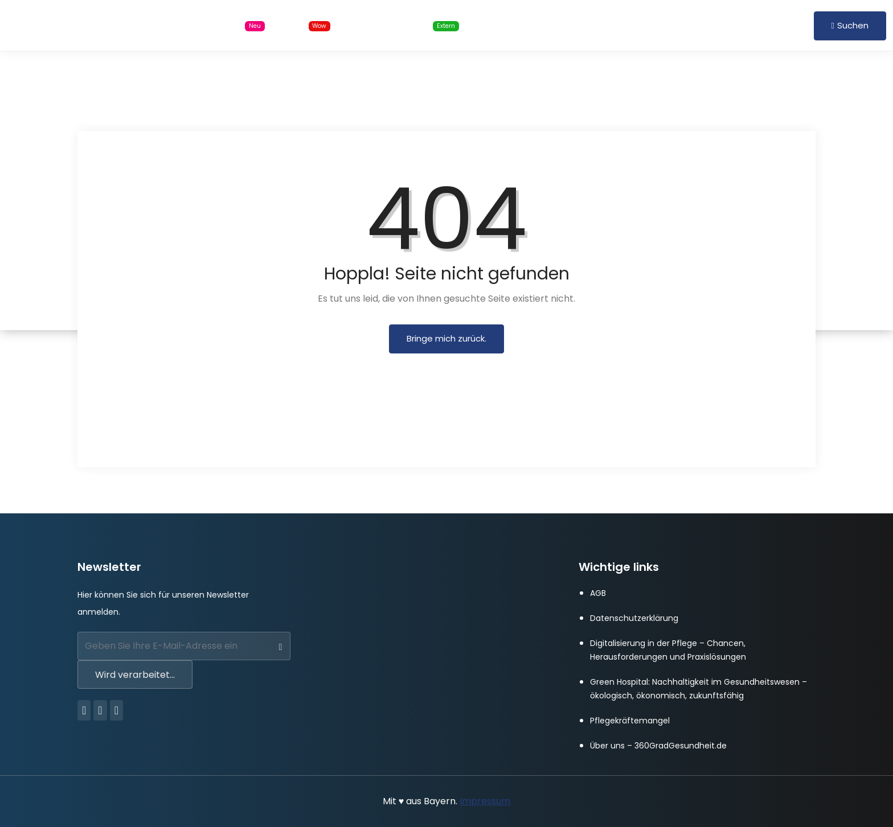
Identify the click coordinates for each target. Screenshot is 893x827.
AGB (598, 593)
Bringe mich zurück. (446, 338)
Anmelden (720, 25)
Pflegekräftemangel (630, 720)
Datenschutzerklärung (634, 618)
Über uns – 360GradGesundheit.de (658, 745)
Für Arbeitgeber (521, 25)
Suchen (850, 25)
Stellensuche (227, 25)
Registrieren (778, 25)
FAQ (586, 25)
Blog (309, 25)
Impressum (485, 801)
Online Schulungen (409, 25)
